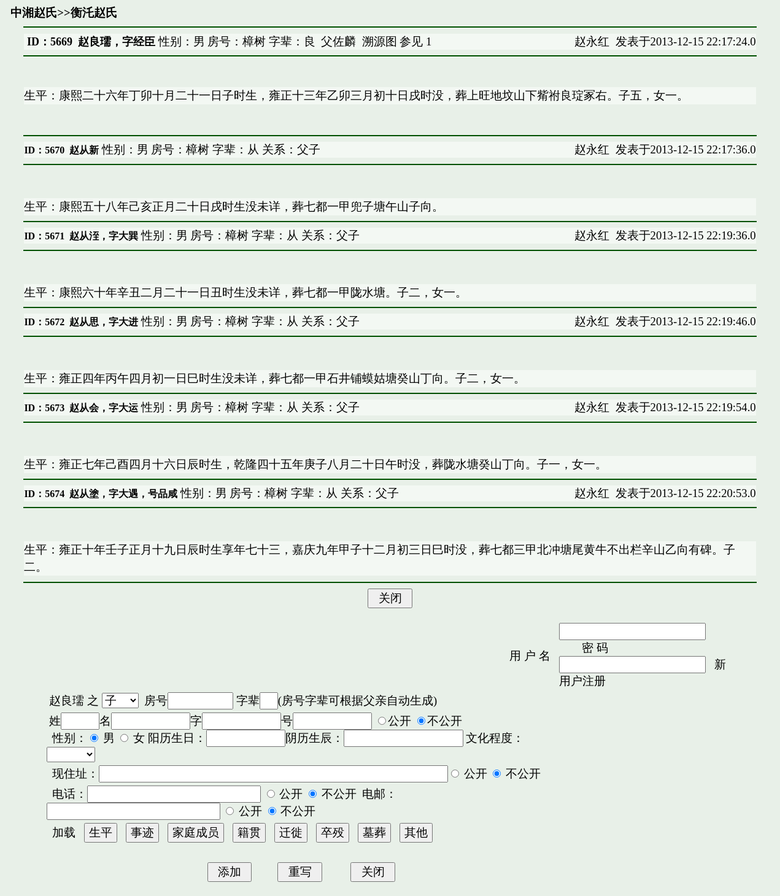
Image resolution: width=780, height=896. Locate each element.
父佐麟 (338, 41)
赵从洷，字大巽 (103, 236)
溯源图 (379, 41)
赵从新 (84, 150)
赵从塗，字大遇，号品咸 (123, 494)
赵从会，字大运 (103, 408)
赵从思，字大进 (103, 322)
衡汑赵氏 (94, 12)
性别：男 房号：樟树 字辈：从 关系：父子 (209, 149)
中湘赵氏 (33, 12)
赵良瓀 (66, 700)
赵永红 (591, 41)
